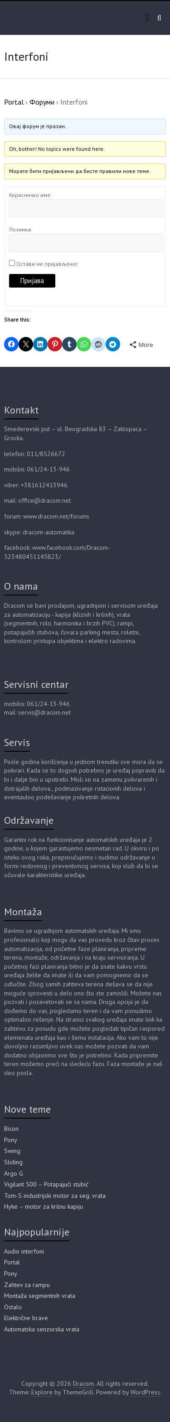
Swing (12, 1151)
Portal (14, 101)
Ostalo (13, 1307)
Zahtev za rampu (27, 1285)
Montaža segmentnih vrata (39, 1296)
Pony (10, 1140)
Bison (11, 1128)
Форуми (41, 101)
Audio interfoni (24, 1251)
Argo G (13, 1173)
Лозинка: (20, 229)
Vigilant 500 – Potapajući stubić (46, 1184)
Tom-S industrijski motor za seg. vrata (55, 1195)
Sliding (13, 1162)
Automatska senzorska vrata (41, 1329)
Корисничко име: (30, 195)
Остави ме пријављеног (47, 263)
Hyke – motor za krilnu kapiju (43, 1206)
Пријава (32, 280)
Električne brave (26, 1318)
